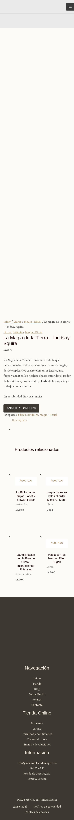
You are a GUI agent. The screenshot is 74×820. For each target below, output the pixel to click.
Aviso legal (20, 806)
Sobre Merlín (37, 694)
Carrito (37, 728)
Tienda (37, 684)
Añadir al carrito (21, 408)
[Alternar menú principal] (70, 7)
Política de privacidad (47, 806)
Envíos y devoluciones (37, 744)
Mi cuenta (37, 723)
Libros (17, 321)
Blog (37, 689)
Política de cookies (37, 812)
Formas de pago (37, 739)
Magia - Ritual (32, 321)
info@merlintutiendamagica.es (37, 763)
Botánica (18, 332)
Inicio (7, 321)
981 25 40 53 (37, 768)
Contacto (37, 705)
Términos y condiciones (37, 734)
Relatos (37, 699)
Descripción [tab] (19, 420)
